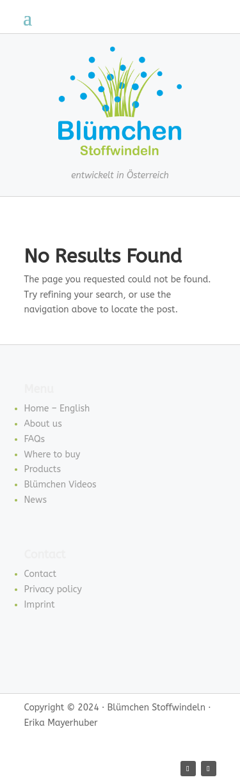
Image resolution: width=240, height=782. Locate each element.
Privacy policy (53, 589)
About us (43, 423)
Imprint (39, 604)
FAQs (34, 439)
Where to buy (52, 454)
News (35, 499)
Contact (40, 574)
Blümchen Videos (60, 484)
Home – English (57, 408)
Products (42, 469)
